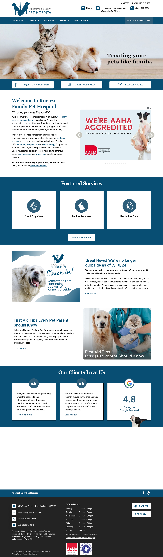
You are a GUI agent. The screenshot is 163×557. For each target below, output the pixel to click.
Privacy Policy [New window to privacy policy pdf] (16, 554)
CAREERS (125, 3)
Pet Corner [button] (81, 20)
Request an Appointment (139, 20)
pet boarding (25, 154)
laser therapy (49, 144)
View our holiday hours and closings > (80, 538)
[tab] (105, 163)
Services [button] (33, 20)
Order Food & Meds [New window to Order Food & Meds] (81, 85)
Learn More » (91, 293)
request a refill (130, 85)
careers (141, 506)
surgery (15, 141)
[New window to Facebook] (143, 494)
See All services (81, 237)
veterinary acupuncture (28, 144)
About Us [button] (17, 20)
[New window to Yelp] (148, 494)
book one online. (38, 165)
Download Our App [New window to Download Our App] (141, 3)
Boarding (49, 20)
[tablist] (115, 163)
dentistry (61, 138)
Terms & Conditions (30, 554)
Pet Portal (141, 514)
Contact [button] (64, 20)
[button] (148, 108)
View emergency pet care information (81, 534)
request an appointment (32, 85)
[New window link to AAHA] (73, 549)
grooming (40, 154)
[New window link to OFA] (87, 549)
